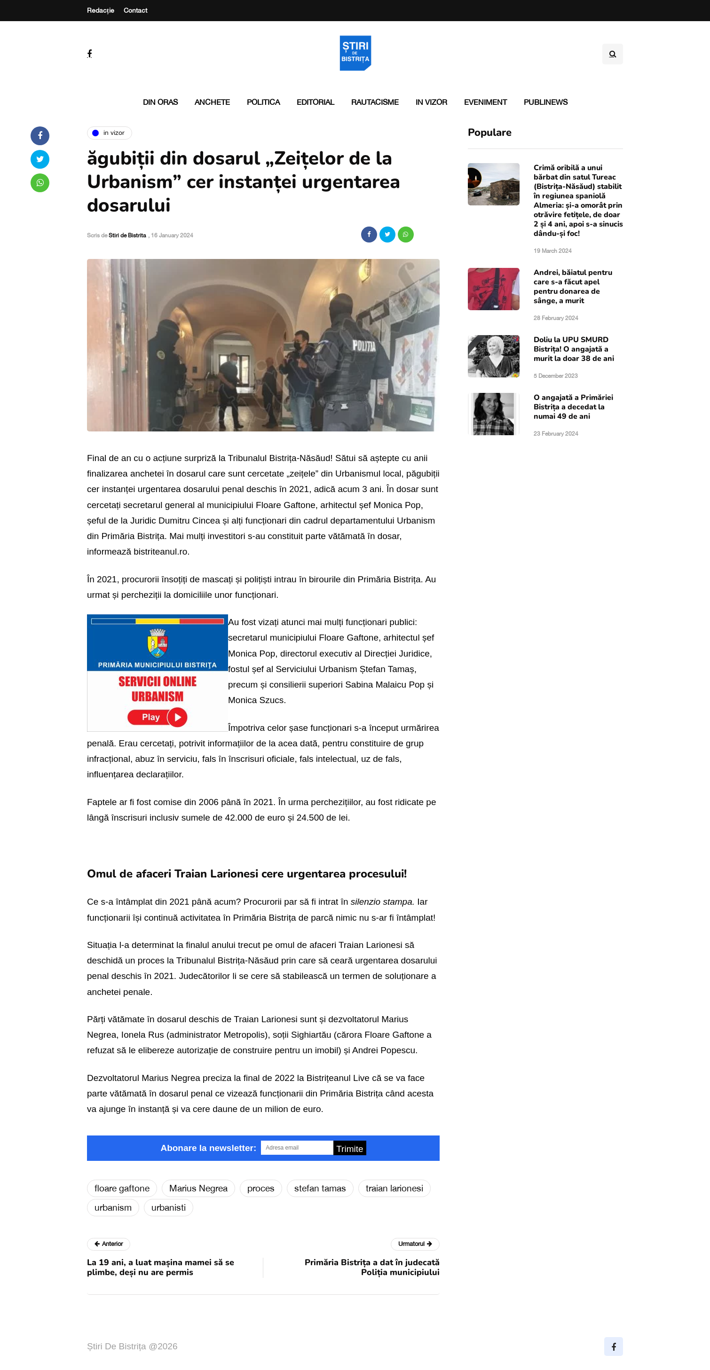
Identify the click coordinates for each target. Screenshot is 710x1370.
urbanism (113, 1207)
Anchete (212, 102)
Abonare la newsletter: (208, 1148)
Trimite (349, 1149)
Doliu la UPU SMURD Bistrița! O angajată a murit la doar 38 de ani (574, 349)
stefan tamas (320, 1188)
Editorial (315, 102)
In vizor (431, 102)
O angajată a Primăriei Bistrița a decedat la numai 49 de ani (573, 407)
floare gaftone (122, 1188)
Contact (135, 10)
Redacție (100, 10)
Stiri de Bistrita (127, 235)
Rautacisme (375, 102)
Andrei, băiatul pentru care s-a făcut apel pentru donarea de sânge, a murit (573, 286)
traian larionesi (394, 1188)
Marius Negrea (198, 1188)
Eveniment (485, 102)
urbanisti (168, 1207)
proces (261, 1188)
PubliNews (546, 102)
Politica (263, 102)
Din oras (160, 102)
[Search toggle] (612, 54)
